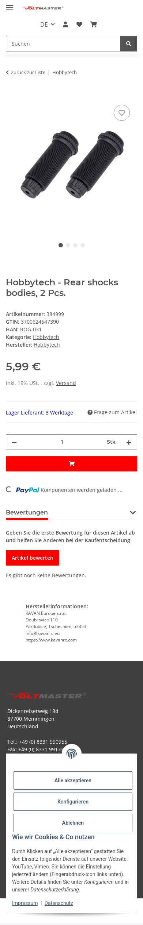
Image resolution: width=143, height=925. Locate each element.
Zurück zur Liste (28, 72)
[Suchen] (128, 43)
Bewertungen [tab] (27, 512)
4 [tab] (82, 245)
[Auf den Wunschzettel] (122, 113)
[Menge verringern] (14, 442)
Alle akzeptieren (72, 780)
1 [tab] (61, 245)
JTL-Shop (84, 914)
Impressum (25, 903)
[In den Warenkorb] (12, 95)
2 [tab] (68, 245)
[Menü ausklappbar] (9, 4)
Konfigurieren (73, 802)
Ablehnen (73, 823)
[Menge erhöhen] (129, 442)
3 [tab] (75, 245)
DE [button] (44, 24)
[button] (65, 24)
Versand (66, 382)
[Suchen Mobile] (63, 43)
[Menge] (62, 442)
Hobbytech (46, 337)
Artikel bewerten (32, 557)
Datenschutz (59, 903)
